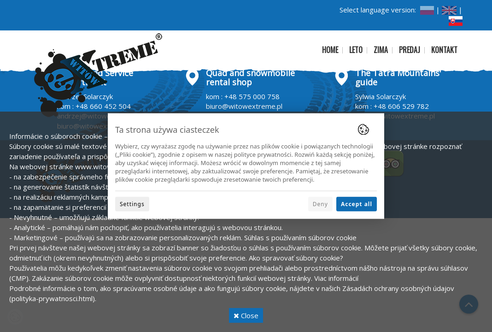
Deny (320, 204)
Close (246, 315)
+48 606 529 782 (401, 106)
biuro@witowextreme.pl (244, 106)
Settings (132, 204)
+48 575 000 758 (252, 96)
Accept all (356, 204)
